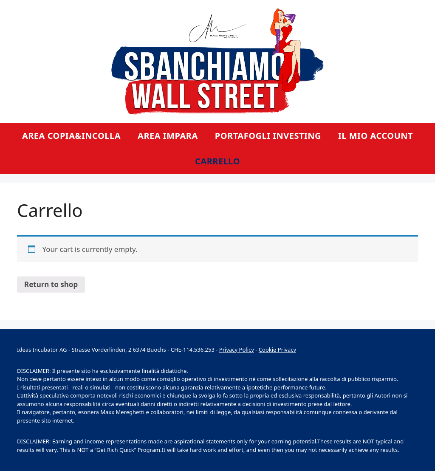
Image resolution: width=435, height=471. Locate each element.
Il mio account (375, 135)
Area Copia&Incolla (71, 135)
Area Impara (168, 135)
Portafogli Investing (268, 135)
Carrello (217, 161)
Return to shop (51, 284)
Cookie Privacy (277, 349)
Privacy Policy (236, 349)
